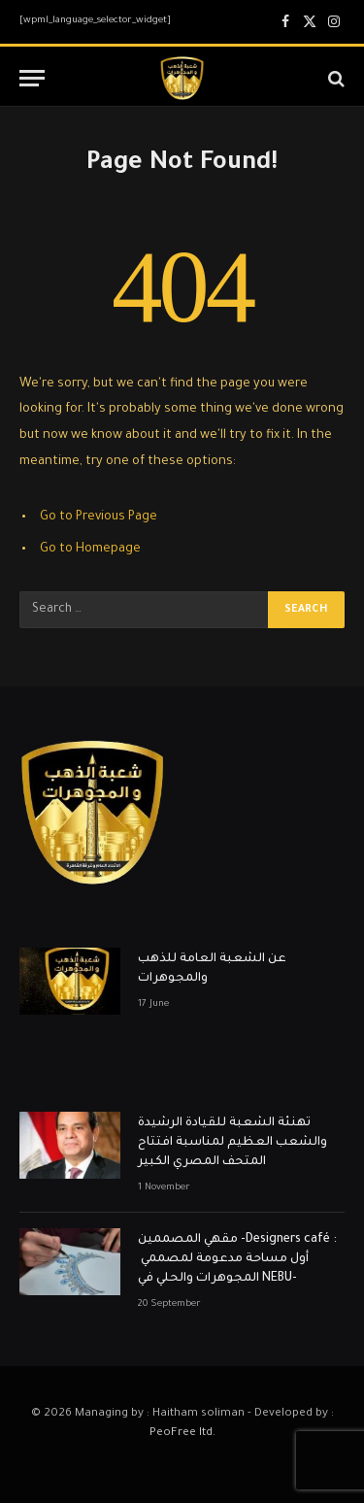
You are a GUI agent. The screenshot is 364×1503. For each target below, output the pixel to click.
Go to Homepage (90, 549)
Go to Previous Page (98, 517)
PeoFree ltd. (182, 1433)
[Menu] (32, 78)
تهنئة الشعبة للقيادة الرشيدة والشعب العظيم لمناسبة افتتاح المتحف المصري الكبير (232, 1143)
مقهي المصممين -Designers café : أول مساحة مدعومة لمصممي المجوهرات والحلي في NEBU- (237, 1259)
